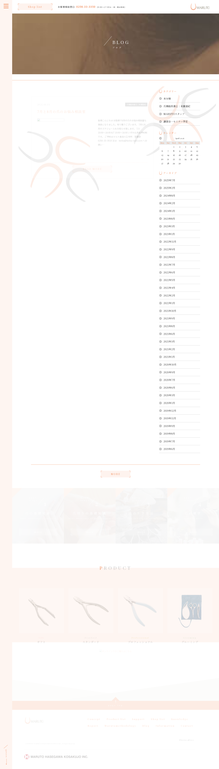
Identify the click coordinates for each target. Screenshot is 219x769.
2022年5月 (169, 280)
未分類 (167, 98)
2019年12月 (169, 410)
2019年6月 (169, 449)
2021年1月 (169, 357)
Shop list (35, 7)
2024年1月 (169, 211)
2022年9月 (169, 249)
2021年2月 (169, 349)
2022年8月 (169, 257)
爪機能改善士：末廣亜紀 (176, 106)
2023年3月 (169, 226)
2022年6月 (169, 272)
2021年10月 (169, 311)
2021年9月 (169, 318)
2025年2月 (169, 188)
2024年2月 (169, 203)
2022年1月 (169, 303)
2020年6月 (169, 387)
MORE (115, 474)
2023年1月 (169, 234)
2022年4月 (169, 287)
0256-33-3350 (86, 7)
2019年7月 (169, 441)
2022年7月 (169, 264)
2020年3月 (169, 395)
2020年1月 (169, 403)
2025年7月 (169, 180)
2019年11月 (169, 418)
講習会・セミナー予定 (175, 121)
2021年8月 (169, 326)
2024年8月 (169, 195)
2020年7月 (169, 380)
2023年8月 (169, 218)
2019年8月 (169, 433)
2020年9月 (169, 372)
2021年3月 (169, 341)
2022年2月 (169, 295)
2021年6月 (169, 334)
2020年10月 (169, 364)
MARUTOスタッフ (173, 114)
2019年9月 (169, 426)
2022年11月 (169, 241)
